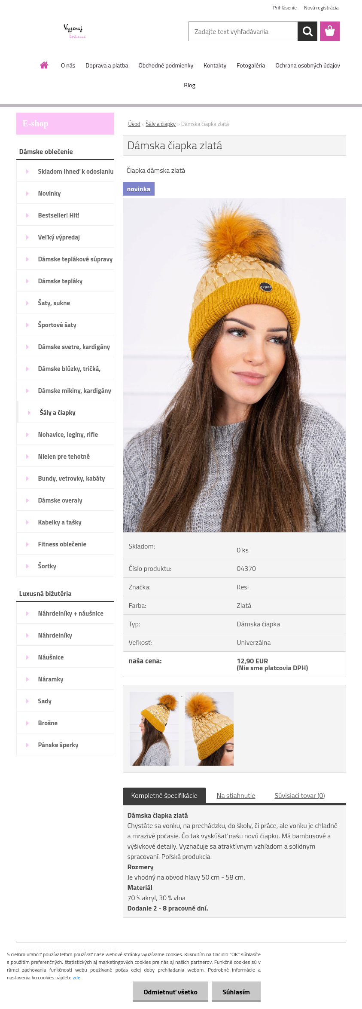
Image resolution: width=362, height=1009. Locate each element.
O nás (68, 65)
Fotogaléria (251, 65)
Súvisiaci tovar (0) (299, 795)
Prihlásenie (285, 7)
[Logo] (75, 31)
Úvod (134, 124)
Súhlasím (236, 992)
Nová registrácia (321, 7)
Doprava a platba (106, 65)
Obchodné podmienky (166, 65)
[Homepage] (44, 65)
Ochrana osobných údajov (307, 65)
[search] (307, 31)
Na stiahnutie (236, 795)
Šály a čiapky (161, 124)
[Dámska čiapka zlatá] (234, 201)
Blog (189, 84)
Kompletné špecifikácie (164, 795)
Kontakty (215, 65)
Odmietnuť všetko (170, 992)
